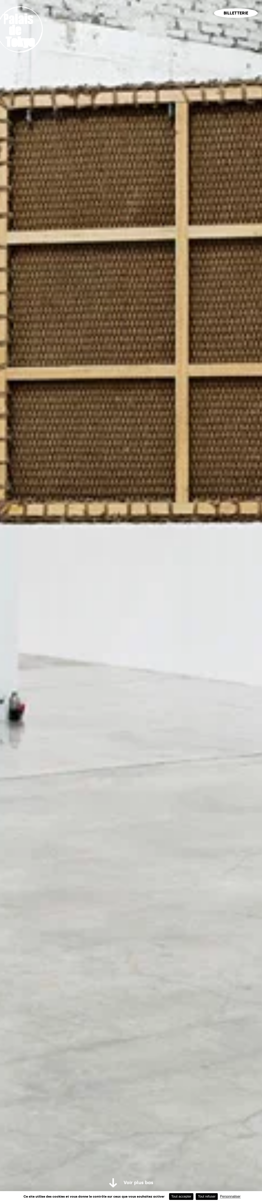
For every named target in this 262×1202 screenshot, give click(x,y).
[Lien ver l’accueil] (23, 57)
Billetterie (236, 13)
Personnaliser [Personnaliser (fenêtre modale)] (230, 1196)
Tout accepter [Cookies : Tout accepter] (181, 1196)
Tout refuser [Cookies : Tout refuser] (206, 1196)
